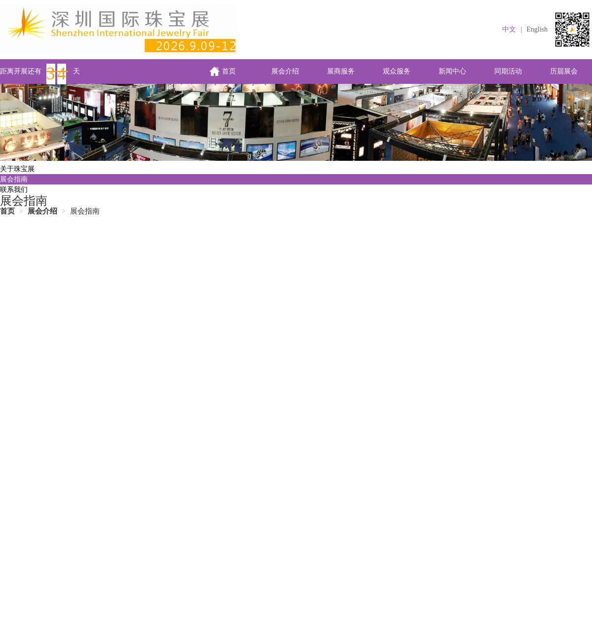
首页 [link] (7, 211)
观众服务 (396, 71)
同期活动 (508, 71)
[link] (42, 211)
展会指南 (14, 179)
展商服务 (341, 71)
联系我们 (14, 189)
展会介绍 (285, 71)
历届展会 (564, 71)
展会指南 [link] (85, 211)
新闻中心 (452, 71)
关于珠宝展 (17, 169)
